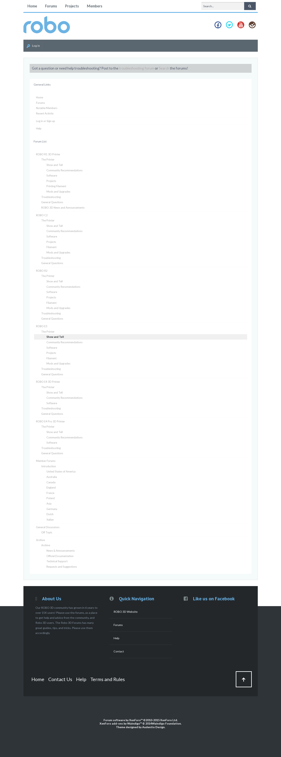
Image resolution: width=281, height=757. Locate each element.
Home (32, 6)
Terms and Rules (107, 679)
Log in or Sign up (45, 121)
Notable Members (46, 108)
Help (38, 128)
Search (164, 68)
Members (94, 6)
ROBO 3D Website (126, 611)
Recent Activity (45, 113)
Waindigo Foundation (166, 723)
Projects (72, 6)
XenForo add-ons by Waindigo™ (121, 723)
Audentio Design (153, 727)
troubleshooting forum (136, 68)
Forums (51, 6)
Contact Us (60, 679)
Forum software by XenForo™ (141, 720)
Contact (119, 651)
